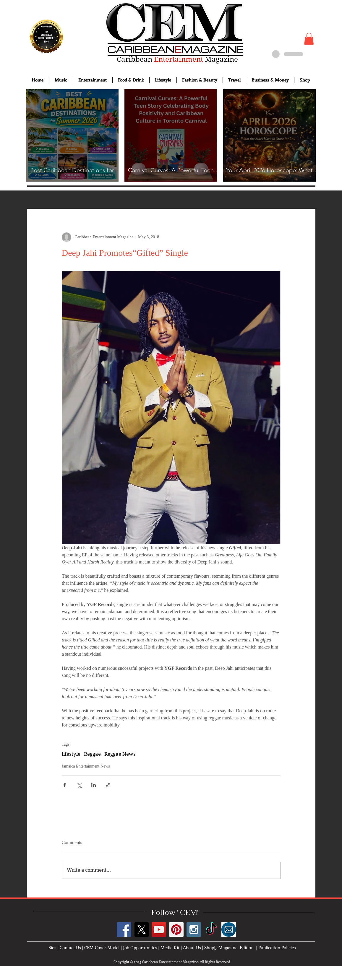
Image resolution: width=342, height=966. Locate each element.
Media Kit (170, 947)
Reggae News (120, 754)
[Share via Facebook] (64, 785)
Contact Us (70, 947)
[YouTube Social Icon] (159, 929)
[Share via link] (108, 785)
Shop (209, 947)
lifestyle (71, 754)
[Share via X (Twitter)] (79, 785)
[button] (309, 39)
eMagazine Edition (235, 947)
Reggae (92, 754)
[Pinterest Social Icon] (176, 929)
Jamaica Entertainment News (86, 766)
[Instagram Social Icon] (194, 929)
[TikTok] (211, 929)
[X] (141, 929)
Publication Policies (277, 947)
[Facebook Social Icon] (124, 929)
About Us (192, 947)
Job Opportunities (140, 947)
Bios (52, 947)
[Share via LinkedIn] (93, 785)
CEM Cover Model (101, 947)
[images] (228, 929)
